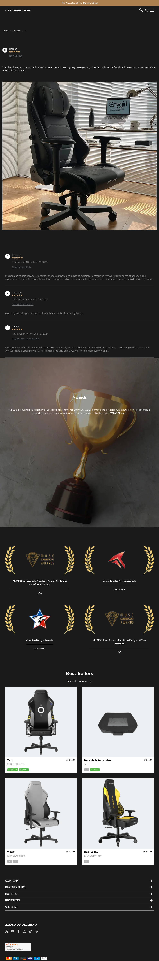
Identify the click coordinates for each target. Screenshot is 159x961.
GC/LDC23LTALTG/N (23, 304)
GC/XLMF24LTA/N (21, 267)
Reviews (16, 31)
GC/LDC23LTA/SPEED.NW (26, 338)
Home (5, 31)
